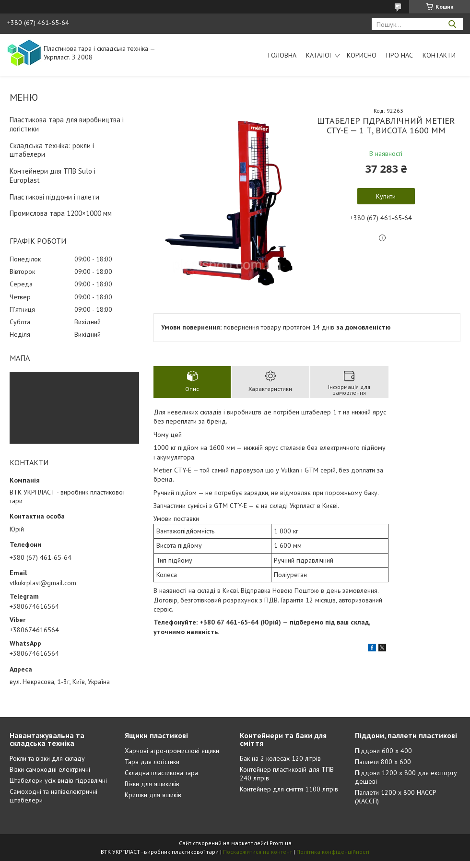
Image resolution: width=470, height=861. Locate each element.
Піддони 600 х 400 (383, 750)
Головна (282, 55)
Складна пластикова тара (161, 772)
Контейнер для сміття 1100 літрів (289, 789)
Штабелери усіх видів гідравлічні (58, 780)
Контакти (439, 55)
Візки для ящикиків (152, 783)
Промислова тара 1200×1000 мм (61, 213)
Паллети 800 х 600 (383, 761)
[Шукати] (452, 24)
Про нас (399, 55)
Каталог (319, 55)
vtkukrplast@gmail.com (43, 582)
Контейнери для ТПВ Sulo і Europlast (52, 175)
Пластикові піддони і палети (54, 196)
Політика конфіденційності (332, 851)
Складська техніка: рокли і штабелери (52, 150)
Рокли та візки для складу (47, 758)
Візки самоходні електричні (50, 769)
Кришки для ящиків (153, 794)
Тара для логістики (152, 761)
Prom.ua (281, 843)
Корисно (361, 55)
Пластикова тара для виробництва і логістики (67, 124)
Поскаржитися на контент (257, 851)
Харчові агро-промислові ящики (172, 750)
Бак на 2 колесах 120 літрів (280, 758)
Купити (386, 196)
